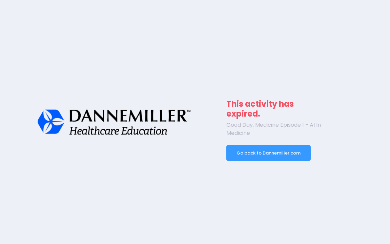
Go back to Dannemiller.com (269, 153)
